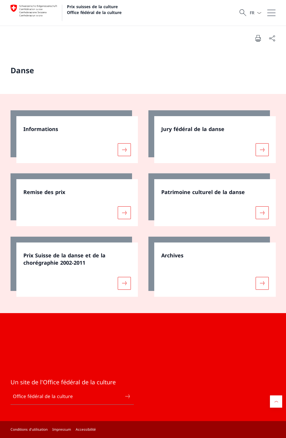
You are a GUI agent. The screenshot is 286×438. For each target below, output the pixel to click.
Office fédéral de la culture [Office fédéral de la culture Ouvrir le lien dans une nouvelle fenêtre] (72, 396)
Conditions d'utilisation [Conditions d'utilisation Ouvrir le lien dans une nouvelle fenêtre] (29, 429)
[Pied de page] (143, 429)
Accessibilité (86, 429)
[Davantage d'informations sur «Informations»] (124, 149)
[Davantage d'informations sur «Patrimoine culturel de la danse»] (262, 212)
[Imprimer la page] (258, 38)
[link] (74, 136)
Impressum (61, 429)
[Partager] (272, 38)
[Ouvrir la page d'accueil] (66, 13)
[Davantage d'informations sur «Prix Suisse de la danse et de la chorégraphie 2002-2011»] (124, 283)
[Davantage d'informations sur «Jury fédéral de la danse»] (262, 149)
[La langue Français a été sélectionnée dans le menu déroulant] (255, 13)
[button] (276, 401)
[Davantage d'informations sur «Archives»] (262, 283)
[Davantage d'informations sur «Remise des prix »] (124, 212)
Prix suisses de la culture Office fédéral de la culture (94, 9)
